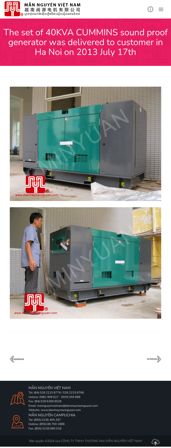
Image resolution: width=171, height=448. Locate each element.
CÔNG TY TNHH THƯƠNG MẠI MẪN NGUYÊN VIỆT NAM (101, 441)
